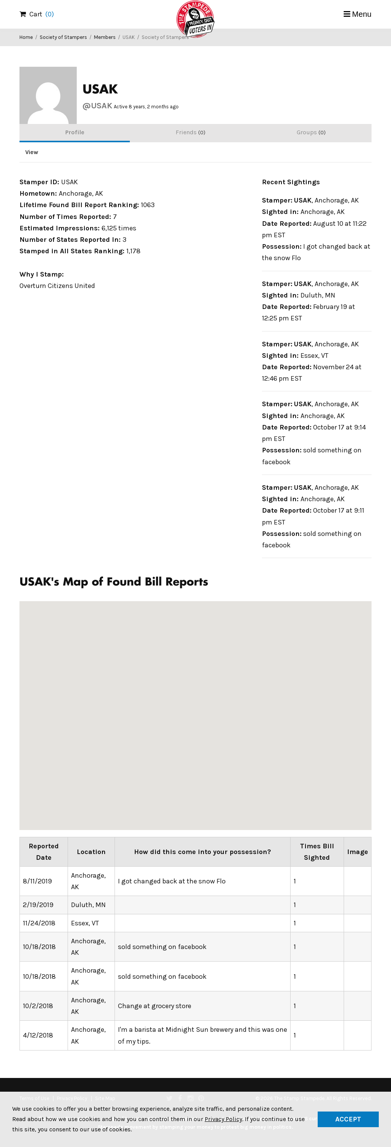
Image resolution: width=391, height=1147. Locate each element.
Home (26, 37)
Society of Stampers (63, 37)
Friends (190, 132)
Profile (74, 132)
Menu (362, 14)
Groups (311, 132)
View (31, 152)
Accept (348, 1119)
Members (105, 37)
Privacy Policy (223, 1119)
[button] (293, 671)
